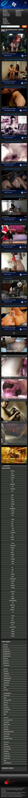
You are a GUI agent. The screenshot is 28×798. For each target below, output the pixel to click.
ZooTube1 (5, 751)
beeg (13, 550)
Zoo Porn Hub (6, 749)
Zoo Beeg (5, 707)
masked (13, 559)
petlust (13, 574)
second (14, 477)
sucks (13, 501)
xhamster (14, 488)
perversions (13, 627)
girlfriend (13, 484)
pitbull (13, 631)
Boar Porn (5, 685)
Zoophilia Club (6, 23)
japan (13, 519)
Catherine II (18, 14)
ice (13, 611)
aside (12, 219)
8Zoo (4, 714)
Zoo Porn (5, 10)
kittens (13, 475)
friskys (13, 633)
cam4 (13, 530)
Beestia (4, 704)
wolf (8, 55)
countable (13, 329)
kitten (13, 513)
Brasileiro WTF (6, 700)
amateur (11, 137)
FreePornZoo (6, 709)
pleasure (13, 605)
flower (13, 607)
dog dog (17, 6)
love (13, 624)
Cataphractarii (6, 15)
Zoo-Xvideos (6, 746)
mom (5, 82)
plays (13, 561)
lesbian (14, 547)
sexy (13, 515)
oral (14, 486)
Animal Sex (18, 13)
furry (14, 563)
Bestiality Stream (7, 738)
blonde (5, 247)
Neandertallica (6, 693)
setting (9, 219)
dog (10, 55)
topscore (14, 591)
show (13, 583)
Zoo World (5, 722)
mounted (8, 82)
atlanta (13, 581)
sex (13, 572)
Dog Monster (6, 680)
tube (13, 556)
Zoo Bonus (5, 682)
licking (13, 554)
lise (13, 602)
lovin (14, 629)
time (13, 479)
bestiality (5, 55)
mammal (13, 622)
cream (13, 615)
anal (13, 596)
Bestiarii (5, 18)
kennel (13, 636)
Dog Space (5, 736)
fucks (13, 499)
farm (13, 620)
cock (13, 506)
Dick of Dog (5, 733)
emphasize (6, 329)
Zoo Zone (5, 11)
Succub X (5, 717)
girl (8, 137)
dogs (13, 539)
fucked (14, 537)
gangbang (13, 508)
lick (14, 618)
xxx (13, 567)
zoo (13, 491)
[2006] (13, 598)
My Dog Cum (6, 758)
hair (7, 247)
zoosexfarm (13, 578)
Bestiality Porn (6, 14)
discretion (6, 219)
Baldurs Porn (6, 724)
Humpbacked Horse (8, 731)
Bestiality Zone (19, 10)
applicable (9, 110)
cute (13, 521)
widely (5, 110)
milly (14, 593)
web (13, 528)
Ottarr (4, 697)
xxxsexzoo (13, 545)
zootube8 (14, 532)
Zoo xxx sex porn (7, 720)
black (13, 495)
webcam (13, 470)
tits (14, 535)
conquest (12, 82)
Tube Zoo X (5, 742)
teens (13, 510)
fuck (13, 525)
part (13, 473)
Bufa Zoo (5, 702)
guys (13, 576)
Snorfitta (5, 711)
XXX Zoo (5, 744)
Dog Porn (18, 11)
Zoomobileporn (6, 763)
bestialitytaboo (13, 600)
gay (14, 569)
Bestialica (5, 729)
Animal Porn (6, 13)
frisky (13, 543)
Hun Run (5, 19)
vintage (13, 587)
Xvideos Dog (6, 756)
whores (13, 504)
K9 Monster (18, 15)
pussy (14, 552)
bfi (13, 482)
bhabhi (5, 274)
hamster (13, 585)
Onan (4, 760)
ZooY (4, 687)
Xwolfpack (5, 21)
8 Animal (5, 689)
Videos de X (6, 22)
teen (13, 523)
